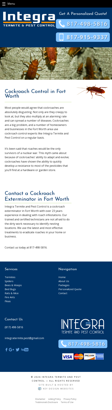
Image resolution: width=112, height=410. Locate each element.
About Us (63, 281)
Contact (62, 293)
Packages (63, 285)
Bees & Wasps (13, 285)
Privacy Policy (70, 399)
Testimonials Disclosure (46, 402)
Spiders (9, 281)
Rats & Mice (12, 293)
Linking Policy (54, 399)
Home (62, 277)
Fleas (8, 301)
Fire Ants (10, 297)
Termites (10, 277)
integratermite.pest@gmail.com (24, 338)
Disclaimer (40, 399)
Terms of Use (67, 402)
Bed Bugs (10, 289)
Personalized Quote (70, 289)
